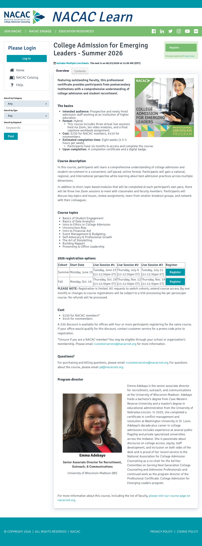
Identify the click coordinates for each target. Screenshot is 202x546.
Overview (62, 71)
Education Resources (76, 31)
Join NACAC (13, 31)
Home (16, 70)
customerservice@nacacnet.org (115, 344)
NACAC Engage (40, 31)
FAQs (16, 85)
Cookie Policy (187, 532)
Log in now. (189, 56)
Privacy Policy (161, 532)
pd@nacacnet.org (111, 367)
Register (174, 47)
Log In (26, 58)
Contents (80, 71)
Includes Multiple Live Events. (73, 63)
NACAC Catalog (23, 77)
